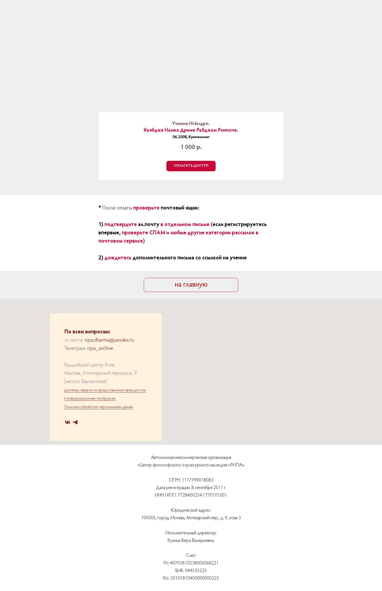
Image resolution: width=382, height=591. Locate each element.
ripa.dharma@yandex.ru (109, 340)
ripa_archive (100, 348)
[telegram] (75, 422)
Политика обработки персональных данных (98, 407)
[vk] (68, 422)
